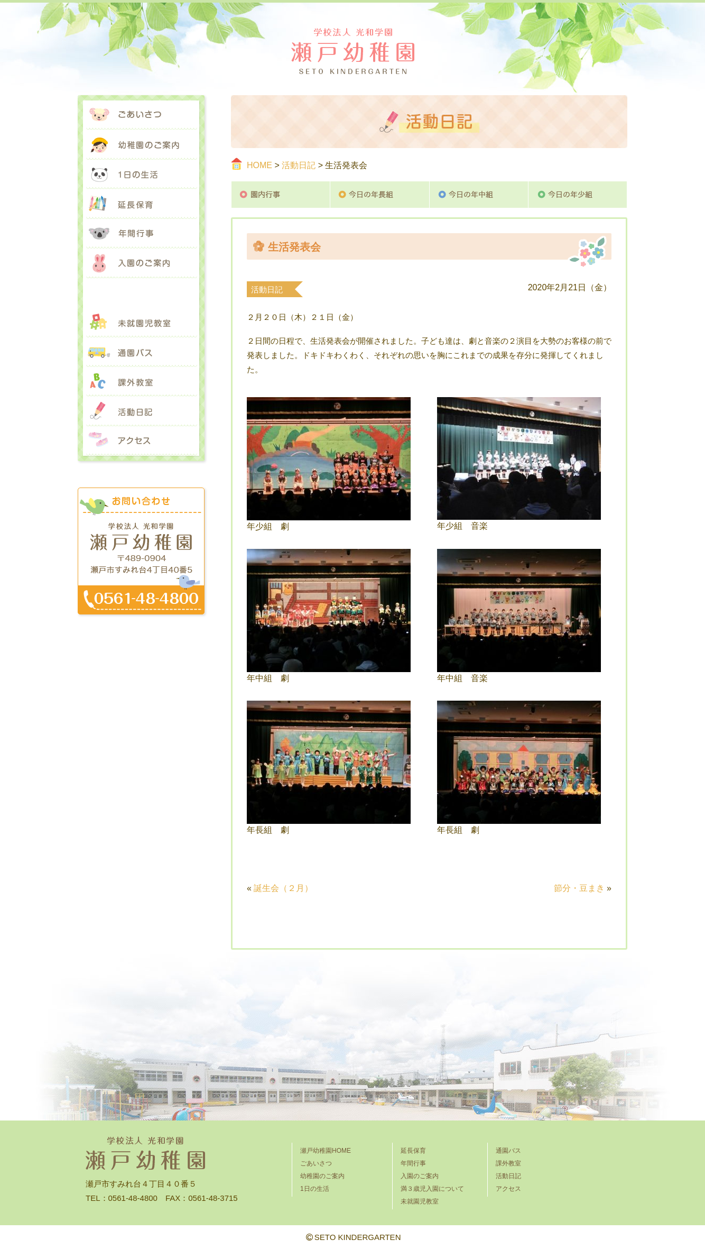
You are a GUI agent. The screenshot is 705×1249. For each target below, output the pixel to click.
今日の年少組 (577, 194)
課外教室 (141, 382)
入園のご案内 (141, 263)
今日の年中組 (479, 194)
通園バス (141, 352)
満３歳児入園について (141, 293)
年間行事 (141, 234)
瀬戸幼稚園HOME (325, 1150)
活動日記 (299, 165)
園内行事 (280, 194)
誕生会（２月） (283, 888)
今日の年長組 (380, 194)
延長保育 (141, 204)
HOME (259, 165)
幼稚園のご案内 (141, 145)
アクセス (141, 441)
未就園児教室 (141, 322)
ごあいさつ (141, 115)
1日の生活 (141, 174)
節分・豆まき (579, 888)
